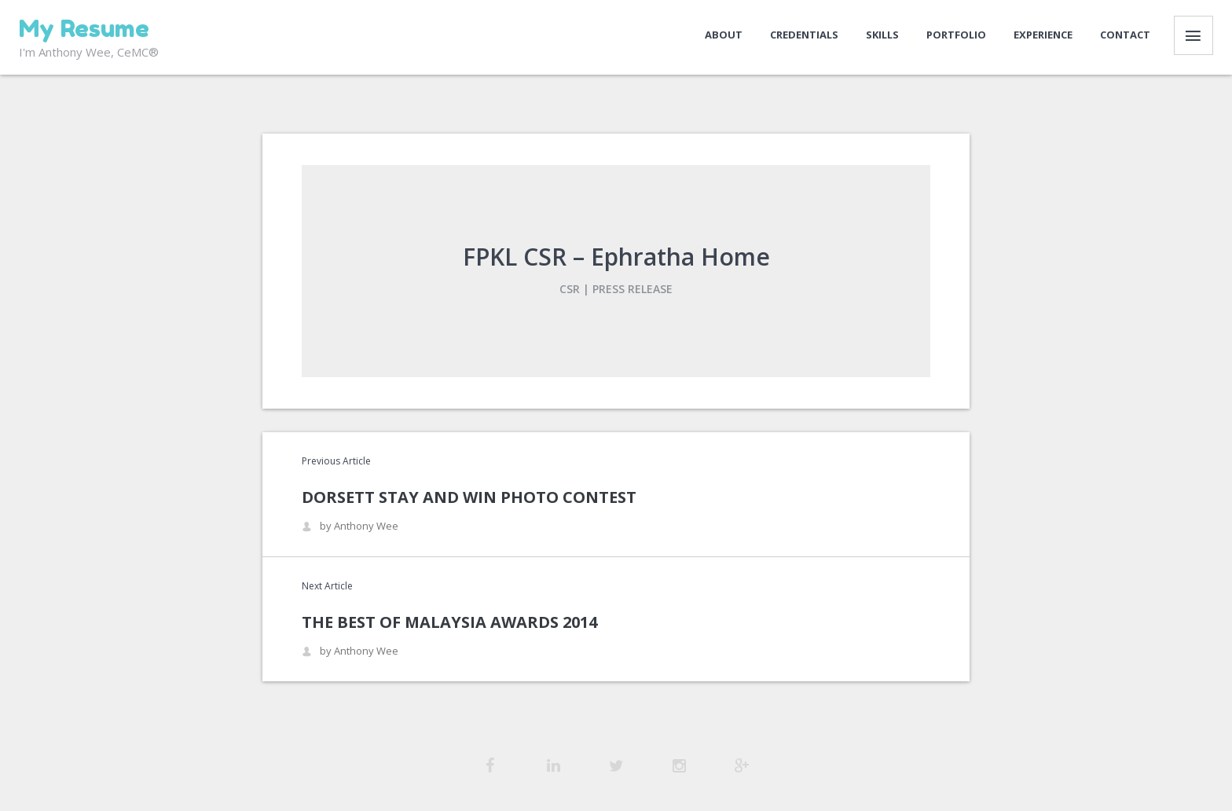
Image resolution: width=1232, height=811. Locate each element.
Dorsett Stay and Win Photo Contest (469, 497)
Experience (1043, 35)
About (723, 35)
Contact (1125, 35)
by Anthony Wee (350, 526)
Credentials (804, 35)
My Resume (84, 28)
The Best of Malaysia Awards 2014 (449, 622)
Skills (882, 35)
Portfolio (956, 35)
